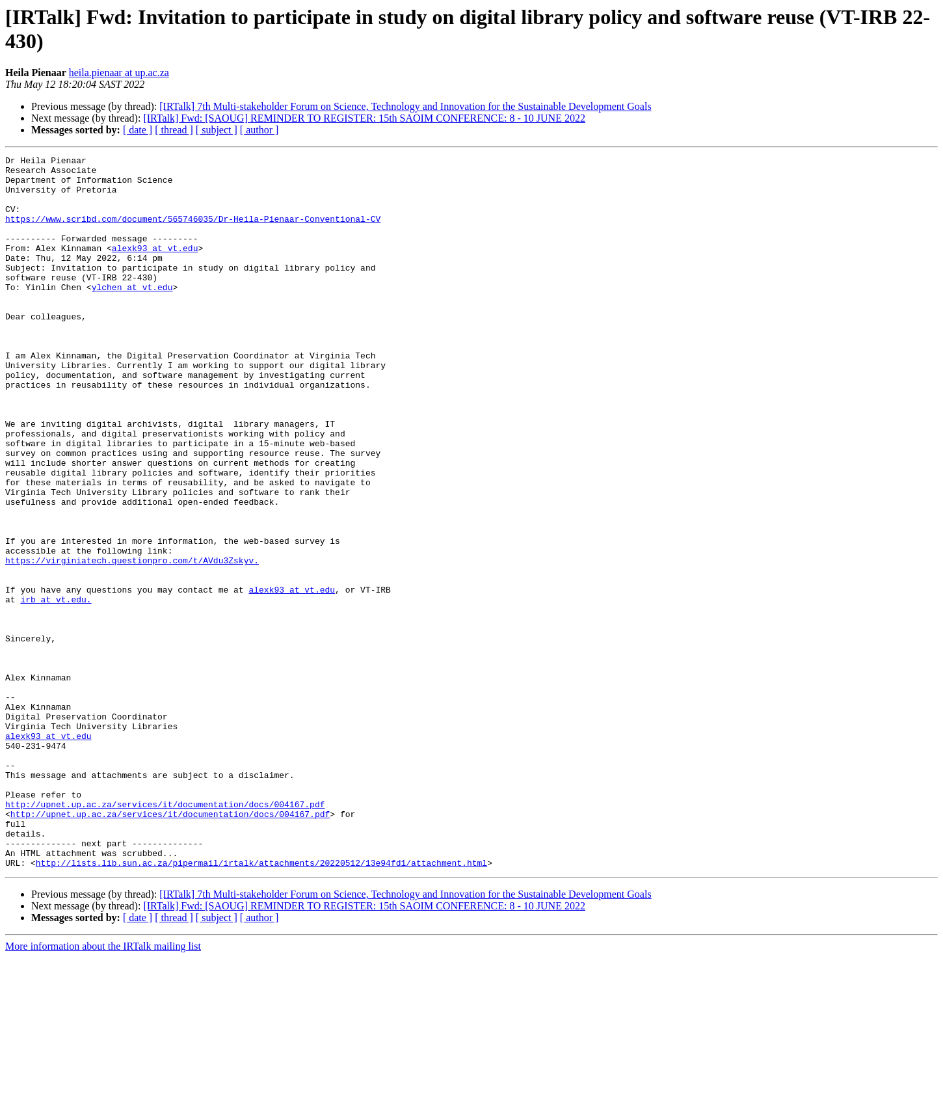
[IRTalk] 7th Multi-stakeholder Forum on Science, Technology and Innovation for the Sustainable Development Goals (405, 106)
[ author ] (259, 129)
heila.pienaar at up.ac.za (119, 72)
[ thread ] (174, 129)
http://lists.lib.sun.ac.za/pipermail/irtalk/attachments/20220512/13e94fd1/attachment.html (261, 1005)
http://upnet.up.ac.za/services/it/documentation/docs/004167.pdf (165, 935)
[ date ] (137, 129)
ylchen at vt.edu (132, 314)
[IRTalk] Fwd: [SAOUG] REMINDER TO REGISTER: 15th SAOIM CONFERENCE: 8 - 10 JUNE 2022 (364, 118)
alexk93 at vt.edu (155, 267)
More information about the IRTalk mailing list (103, 1088)
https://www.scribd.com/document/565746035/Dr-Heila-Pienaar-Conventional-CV (192, 232)
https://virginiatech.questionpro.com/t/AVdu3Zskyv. (132, 642)
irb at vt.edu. (55, 689)
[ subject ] (216, 129)
